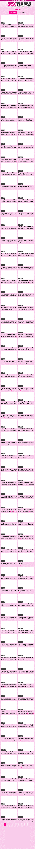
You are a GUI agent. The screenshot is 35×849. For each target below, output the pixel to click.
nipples (3, 524)
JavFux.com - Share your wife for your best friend (9, 671)
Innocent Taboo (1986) (7, 752)
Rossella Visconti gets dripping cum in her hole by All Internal (9, 186)
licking (17, 484)
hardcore (15, 107)
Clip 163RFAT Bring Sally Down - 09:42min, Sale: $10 (9, 51)
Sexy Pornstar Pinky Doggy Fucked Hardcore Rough (9, 644)
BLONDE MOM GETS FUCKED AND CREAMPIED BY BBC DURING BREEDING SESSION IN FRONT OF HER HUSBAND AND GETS (9, 415)
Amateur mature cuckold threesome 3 (9, 240)
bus (2, 363)
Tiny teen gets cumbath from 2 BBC (26, 280)
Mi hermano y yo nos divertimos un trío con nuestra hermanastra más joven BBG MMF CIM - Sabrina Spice (26, 752)
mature (25, 188)
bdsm (11, 403)
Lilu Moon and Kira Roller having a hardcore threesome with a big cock (9, 442)
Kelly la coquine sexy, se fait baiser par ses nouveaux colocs (9, 65)
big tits (7, 107)
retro (26, 457)
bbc (29, 713)
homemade (24, 390)
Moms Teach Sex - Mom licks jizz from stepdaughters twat (9, 253)
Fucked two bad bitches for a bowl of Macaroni (26, 738)
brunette (10, 120)
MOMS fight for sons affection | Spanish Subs (9, 469)
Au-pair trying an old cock (25, 186)
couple (32, 67)
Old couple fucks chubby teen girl (26, 402)
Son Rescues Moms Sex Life (9, 321)
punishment (11, 349)
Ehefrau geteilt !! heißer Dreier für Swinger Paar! (9, 307)
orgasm (3, 336)
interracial (30, 161)
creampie (8, 188)
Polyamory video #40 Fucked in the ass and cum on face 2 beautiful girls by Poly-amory (9, 590)
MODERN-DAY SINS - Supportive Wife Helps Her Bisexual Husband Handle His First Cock (26, 536)
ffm (19, 309)
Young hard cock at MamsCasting (9, 779)
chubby (24, 403)
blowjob (3, 40)
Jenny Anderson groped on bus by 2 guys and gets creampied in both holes (9, 361)
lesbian (26, 295)
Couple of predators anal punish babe (9, 402)
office (22, 26)
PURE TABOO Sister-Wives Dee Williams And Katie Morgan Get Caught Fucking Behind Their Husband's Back (26, 617)
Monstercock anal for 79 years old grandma (26, 603)
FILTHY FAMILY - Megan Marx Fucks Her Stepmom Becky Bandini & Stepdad (26, 644)
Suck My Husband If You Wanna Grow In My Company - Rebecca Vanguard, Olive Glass (9, 38)
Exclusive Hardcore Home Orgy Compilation (9, 536)
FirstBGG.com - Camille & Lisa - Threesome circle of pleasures (26, 684)
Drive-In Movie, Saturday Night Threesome (26, 455)
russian (22, 40)
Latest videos (21, 12)
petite (28, 363)
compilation (29, 376)
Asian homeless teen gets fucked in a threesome (9, 375)
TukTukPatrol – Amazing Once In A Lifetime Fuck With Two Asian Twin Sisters (26, 213)
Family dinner (22, 563)
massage (20, 484)
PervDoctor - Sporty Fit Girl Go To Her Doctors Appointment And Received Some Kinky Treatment (9, 267)
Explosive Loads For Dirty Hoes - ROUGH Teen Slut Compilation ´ (26, 375)
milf (19, 26)
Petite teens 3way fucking (25, 361)
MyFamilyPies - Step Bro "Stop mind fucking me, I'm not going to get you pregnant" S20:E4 (26, 200)
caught (2, 134)
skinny (12, 67)
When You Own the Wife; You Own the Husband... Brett (26, 805)
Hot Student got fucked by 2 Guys (26, 577)
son (2, 295)
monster (3, 201)
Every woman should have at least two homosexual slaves (26, 698)
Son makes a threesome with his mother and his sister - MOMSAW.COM (9, 294)
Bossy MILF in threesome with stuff (26, 294)
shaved (26, 26)
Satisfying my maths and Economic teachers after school (9, 738)
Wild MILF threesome (7, 698)
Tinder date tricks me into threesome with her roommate (9, 765)
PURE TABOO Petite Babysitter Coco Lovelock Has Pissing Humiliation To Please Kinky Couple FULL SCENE (26, 307)
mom (2, 93)
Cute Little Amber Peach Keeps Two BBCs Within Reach (26, 469)
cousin (2, 228)
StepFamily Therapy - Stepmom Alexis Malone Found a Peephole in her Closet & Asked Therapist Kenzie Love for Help (26, 24)
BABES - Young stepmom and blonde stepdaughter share (26, 523)
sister (11, 295)
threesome (8, 40)
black (11, 107)
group (26, 134)
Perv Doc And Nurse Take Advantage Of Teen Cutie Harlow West (26, 671)
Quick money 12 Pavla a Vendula (9, 24)
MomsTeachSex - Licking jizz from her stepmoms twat (26, 725)
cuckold (30, 107)
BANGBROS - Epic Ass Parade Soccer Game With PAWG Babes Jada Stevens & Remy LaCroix (9, 792)
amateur (12, 26)
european (16, 659)
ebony (12, 147)
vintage (12, 753)
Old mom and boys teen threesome (9, 92)
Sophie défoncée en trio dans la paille (9, 119)
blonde (5, 67)
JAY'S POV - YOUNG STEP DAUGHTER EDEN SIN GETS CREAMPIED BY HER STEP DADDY (9, 630)
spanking (14, 53)
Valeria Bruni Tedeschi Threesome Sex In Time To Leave (26, 657)
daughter (20, 242)
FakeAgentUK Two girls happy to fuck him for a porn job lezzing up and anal (9, 159)
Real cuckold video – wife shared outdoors (26, 146)
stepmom (20, 322)
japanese (20, 444)
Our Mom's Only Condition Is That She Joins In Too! (9, 173)
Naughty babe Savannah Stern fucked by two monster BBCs (9, 200)
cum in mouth (7, 592)
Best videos (13, 12)
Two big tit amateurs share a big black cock (9, 105)
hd (33, 107)
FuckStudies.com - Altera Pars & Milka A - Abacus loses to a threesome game (26, 92)
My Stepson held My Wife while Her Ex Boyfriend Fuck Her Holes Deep (9, 146)
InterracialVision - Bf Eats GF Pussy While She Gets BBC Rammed (9, 550)
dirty (32, 565)
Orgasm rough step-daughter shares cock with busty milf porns (9, 334)
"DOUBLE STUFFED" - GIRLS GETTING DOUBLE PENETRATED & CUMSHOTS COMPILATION (9, 280)
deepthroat (27, 470)
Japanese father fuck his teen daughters (26, 442)
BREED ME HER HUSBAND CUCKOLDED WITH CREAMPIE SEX (9, 428)
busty (16, 336)
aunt (2, 80)
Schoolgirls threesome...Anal (9, 482)
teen (27, 53)
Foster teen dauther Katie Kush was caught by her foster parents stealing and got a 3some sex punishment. (9, 348)
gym (22, 268)
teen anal (31, 53)
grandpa (30, 134)
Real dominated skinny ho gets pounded (26, 765)
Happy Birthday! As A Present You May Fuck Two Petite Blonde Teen (26, 51)
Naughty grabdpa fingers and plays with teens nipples (9, 523)
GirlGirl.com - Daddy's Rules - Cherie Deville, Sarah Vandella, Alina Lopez (26, 819)
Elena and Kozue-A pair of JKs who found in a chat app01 (26, 334)
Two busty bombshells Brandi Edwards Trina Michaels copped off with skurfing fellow (9, 725)
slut (9, 67)
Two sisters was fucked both (26, 253)
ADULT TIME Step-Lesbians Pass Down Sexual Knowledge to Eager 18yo (9, 805)
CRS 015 (3, 711)
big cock (3, 107)
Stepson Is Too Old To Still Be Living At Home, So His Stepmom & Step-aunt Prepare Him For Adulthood (9, 78)
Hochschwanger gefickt (24, 65)
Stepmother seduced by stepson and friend (9, 496)
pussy (30, 26)
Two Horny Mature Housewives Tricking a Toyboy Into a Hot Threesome (9, 577)
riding (15, 93)
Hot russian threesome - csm (26, 38)
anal (19, 53)
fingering (28, 336)
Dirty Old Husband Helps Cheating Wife (9, 388)
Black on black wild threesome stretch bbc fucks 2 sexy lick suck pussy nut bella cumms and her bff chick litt (26, 711)
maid (19, 80)
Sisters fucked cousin (7, 226)
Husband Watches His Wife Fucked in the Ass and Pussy (26, 105)
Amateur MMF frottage (24, 590)
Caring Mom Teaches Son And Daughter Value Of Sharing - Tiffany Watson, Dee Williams (9, 455)
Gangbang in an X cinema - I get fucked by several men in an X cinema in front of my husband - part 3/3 (26, 173)
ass (4, 53)
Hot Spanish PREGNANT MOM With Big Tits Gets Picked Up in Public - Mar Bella (26, 496)
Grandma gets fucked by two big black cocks (9, 213)
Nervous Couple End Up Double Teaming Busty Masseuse (26, 482)
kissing (32, 699)
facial (26, 93)
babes (26, 632)
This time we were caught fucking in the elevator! (9, 132)
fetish (15, 403)
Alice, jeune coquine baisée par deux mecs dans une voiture (26, 415)
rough (7, 336)
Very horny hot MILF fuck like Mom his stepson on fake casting (9, 509)
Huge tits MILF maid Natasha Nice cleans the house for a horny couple (26, 78)
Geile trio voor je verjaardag (26, 119)
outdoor (7, 26)
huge (13, 619)
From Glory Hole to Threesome (26, 779)
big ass (8, 228)
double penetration (9, 282)
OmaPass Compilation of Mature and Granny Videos (26, 348)
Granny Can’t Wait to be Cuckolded (26, 428)
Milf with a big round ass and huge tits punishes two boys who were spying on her (9, 617)
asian (19, 215)
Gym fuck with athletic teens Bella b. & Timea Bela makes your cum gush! (26, 267)
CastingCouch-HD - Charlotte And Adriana (26, 159)
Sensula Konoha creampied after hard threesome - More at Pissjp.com (26, 509)
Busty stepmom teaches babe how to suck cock (26, 321)
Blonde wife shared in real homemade (26, 388)
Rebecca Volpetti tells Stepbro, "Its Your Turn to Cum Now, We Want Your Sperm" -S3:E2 (9, 684)
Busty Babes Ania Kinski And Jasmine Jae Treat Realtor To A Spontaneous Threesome (9, 819)
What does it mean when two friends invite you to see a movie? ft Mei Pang (26, 792)
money (2, 26)
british (30, 322)
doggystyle (8, 390)
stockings (3, 268)
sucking (20, 120)
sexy (2, 67)
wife (2, 147)
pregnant (27, 67)
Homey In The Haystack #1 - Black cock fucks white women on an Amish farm (26, 550)
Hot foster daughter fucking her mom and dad (26, 240)
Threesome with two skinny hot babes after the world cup (26, 630)
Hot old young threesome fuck (26, 132)
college (9, 740)
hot (19, 40)
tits (16, 619)
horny (2, 511)
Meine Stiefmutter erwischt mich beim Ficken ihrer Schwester (9, 657)
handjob (12, 686)
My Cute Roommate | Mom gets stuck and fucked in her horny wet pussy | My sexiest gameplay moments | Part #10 (9, 563)
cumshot (23, 53)
